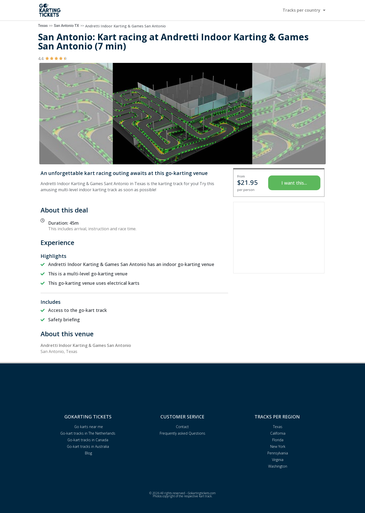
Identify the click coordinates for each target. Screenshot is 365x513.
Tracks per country (304, 10)
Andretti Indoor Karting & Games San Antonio (125, 26)
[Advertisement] (278, 237)
